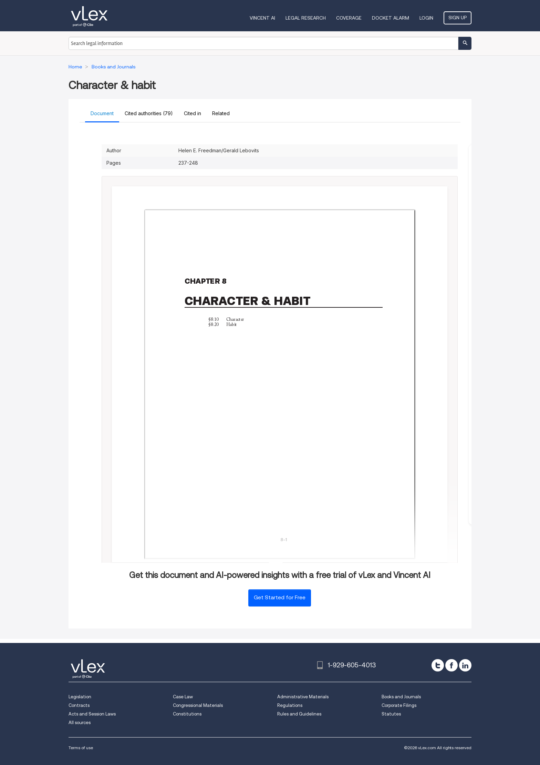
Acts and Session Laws (92, 714)
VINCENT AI (262, 18)
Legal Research (305, 18)
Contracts (79, 705)
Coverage (349, 18)
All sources (80, 722)
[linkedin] (465, 665)
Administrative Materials (303, 696)
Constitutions (187, 714)
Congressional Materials (198, 705)
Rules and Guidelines (299, 714)
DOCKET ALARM (390, 18)
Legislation (80, 696)
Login (426, 18)
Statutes (391, 714)
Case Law (183, 696)
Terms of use (81, 747)
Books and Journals (401, 696)
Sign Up (457, 17)
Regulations (289, 705)
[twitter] (438, 665)
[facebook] (451, 665)
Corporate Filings (399, 705)
